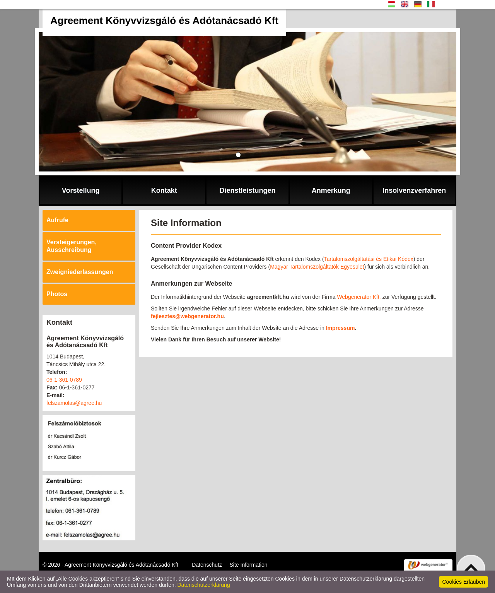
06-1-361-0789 (64, 380)
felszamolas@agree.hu (74, 403)
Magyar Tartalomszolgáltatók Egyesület (317, 267)
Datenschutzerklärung (204, 585)
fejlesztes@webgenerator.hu (187, 316)
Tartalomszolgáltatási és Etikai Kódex (368, 259)
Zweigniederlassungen (79, 272)
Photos (56, 294)
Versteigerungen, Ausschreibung (71, 246)
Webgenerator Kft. (359, 297)
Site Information (249, 565)
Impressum (340, 328)
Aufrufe (57, 220)
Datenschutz (207, 565)
